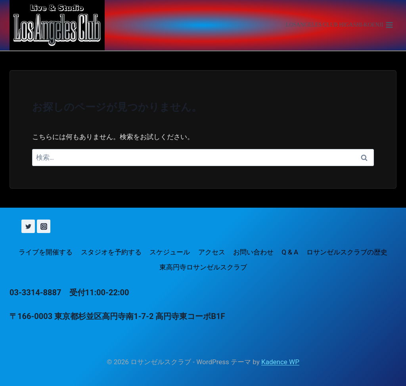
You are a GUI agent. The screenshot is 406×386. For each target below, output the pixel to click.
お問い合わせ (253, 252)
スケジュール (169, 252)
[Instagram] (43, 226)
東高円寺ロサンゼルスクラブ (203, 267)
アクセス (211, 252)
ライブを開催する (46, 252)
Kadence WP (280, 362)
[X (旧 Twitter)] (28, 226)
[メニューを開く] (339, 25)
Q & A (290, 252)
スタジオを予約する (111, 252)
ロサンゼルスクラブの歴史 (346, 252)
